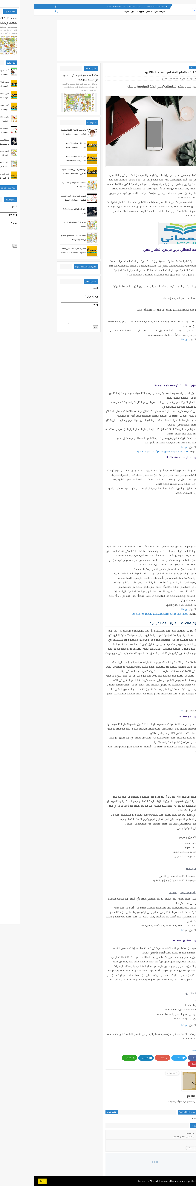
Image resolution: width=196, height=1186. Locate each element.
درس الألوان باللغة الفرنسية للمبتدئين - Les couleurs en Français (42, 147)
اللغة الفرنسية (162, 67)
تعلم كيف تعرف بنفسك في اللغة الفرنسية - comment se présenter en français (40, 252)
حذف (156, 1136)
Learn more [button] (109, 1181)
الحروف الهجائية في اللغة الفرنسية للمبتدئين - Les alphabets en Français (40, 200)
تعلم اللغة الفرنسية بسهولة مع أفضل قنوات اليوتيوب (128, 451)
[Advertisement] (98, 40)
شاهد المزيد (77, 1100)
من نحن (105, 6)
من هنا (151, 339)
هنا (149, 710)
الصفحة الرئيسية (129, 6)
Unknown (154, 1121)
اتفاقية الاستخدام (116, 6)
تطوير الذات (106, 13)
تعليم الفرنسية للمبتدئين (121, 13)
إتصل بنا (74, 6)
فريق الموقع (162, 78)
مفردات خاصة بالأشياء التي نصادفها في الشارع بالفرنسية (46, 77)
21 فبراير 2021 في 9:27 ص (148, 1125)
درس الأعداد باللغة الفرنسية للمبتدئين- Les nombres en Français (42, 160)
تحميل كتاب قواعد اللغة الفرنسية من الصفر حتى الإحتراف (126, 614)
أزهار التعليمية (167, 10)
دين (98, 13)
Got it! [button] (8, 1181)
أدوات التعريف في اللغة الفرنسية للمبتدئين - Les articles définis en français (40, 173)
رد (163, 1136)
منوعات (92, 13)
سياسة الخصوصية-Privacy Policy (90, 6)
